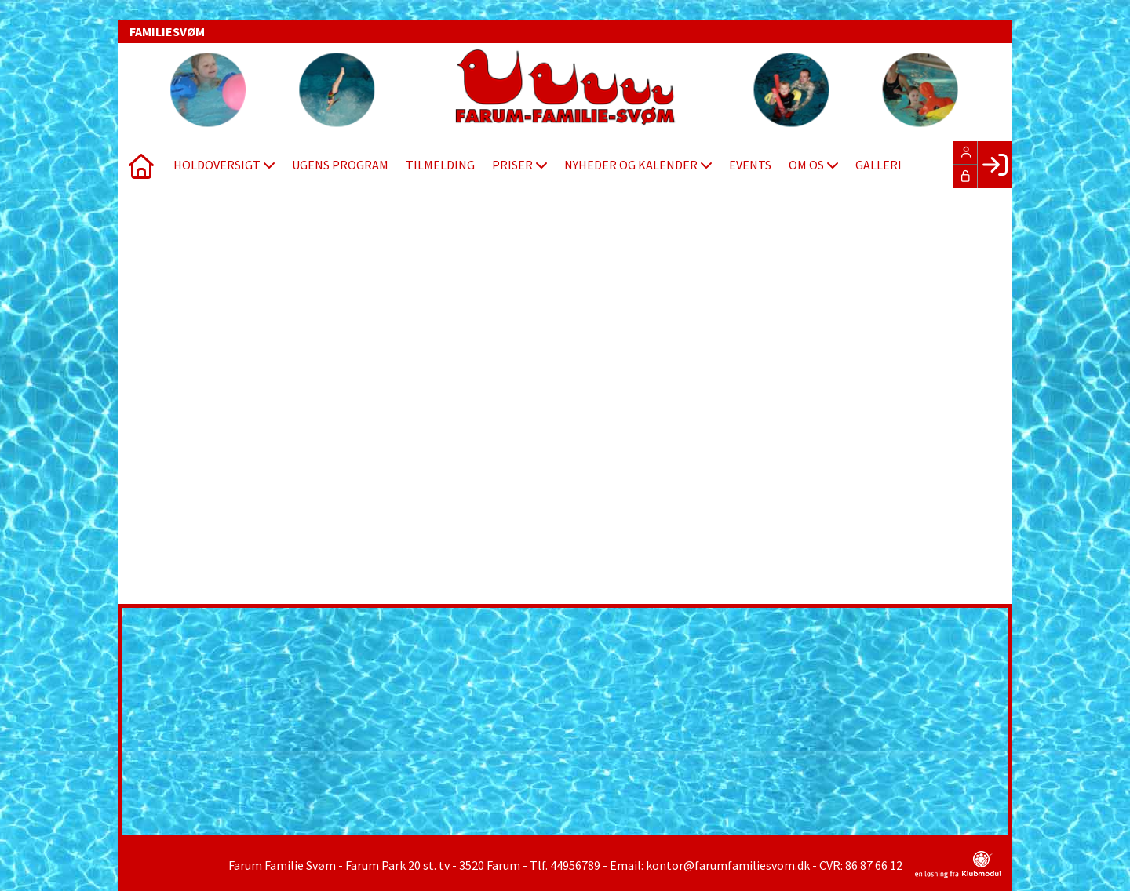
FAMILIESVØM (167, 31)
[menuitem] (141, 164)
